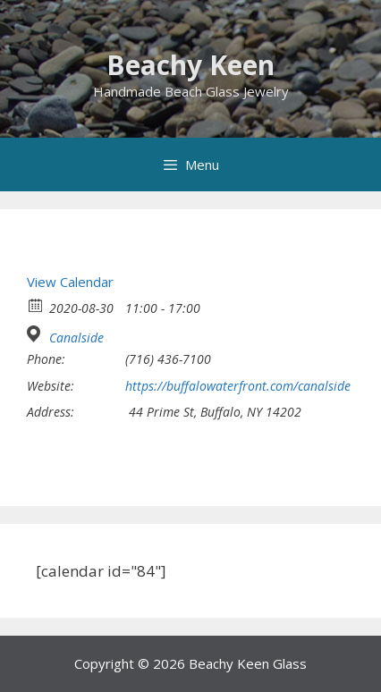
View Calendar (70, 282)
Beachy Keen (190, 64)
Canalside (76, 338)
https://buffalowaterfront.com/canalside (238, 386)
